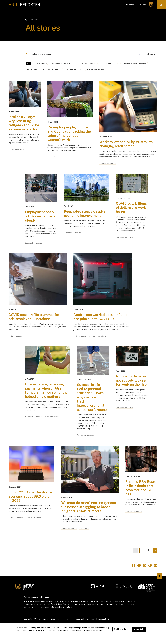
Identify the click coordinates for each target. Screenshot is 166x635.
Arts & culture (41, 63)
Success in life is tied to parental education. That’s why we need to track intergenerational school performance (92, 397)
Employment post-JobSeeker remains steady (40, 216)
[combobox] (84, 54)
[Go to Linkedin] (150, 565)
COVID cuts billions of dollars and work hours (131, 207)
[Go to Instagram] (144, 565)
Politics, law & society (72, 70)
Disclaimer (55, 619)
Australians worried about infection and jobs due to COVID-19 (101, 317)
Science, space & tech (95, 70)
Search (151, 54)
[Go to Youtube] (155, 565)
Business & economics (84, 63)
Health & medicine (50, 70)
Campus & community (107, 63)
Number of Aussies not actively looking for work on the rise (131, 380)
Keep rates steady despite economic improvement (84, 213)
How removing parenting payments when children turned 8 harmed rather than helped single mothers (47, 390)
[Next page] (155, 550)
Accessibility (104, 619)
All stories (34, 20)
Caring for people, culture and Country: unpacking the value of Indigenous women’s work (69, 133)
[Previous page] (135, 550)
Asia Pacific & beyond (61, 63)
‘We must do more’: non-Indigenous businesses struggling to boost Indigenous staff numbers (88, 507)
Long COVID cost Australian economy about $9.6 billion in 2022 (31, 496)
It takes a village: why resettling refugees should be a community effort (24, 123)
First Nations (32, 70)
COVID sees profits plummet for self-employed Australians (34, 317)
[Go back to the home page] (26, 20)
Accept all (139, 629)
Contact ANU (30, 619)
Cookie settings (121, 629)
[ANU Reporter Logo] (24, 4)
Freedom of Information (84, 619)
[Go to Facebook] (133, 565)
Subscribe (141, 5)
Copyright (43, 619)
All (28, 63)
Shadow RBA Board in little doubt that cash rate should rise (140, 488)
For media (130, 5)
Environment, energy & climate (134, 63)
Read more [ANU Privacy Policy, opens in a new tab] (97, 630)
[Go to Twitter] (139, 565)
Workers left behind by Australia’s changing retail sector (126, 144)
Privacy (67, 619)
